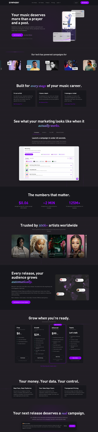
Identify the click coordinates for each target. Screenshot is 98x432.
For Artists (34, 2)
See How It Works (28, 35)
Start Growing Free (17, 35)
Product (47, 2)
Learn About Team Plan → (70, 104)
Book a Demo (75, 357)
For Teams (41, 2)
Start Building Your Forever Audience (21, 302)
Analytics (44, 132)
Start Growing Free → (18, 104)
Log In (76, 2)
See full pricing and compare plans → (49, 366)
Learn (59, 2)
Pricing (53, 2)
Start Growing (40, 357)
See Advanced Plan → (44, 102)
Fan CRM (51, 132)
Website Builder (60, 132)
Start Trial (58, 356)
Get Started (85, 2)
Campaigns (36, 132)
